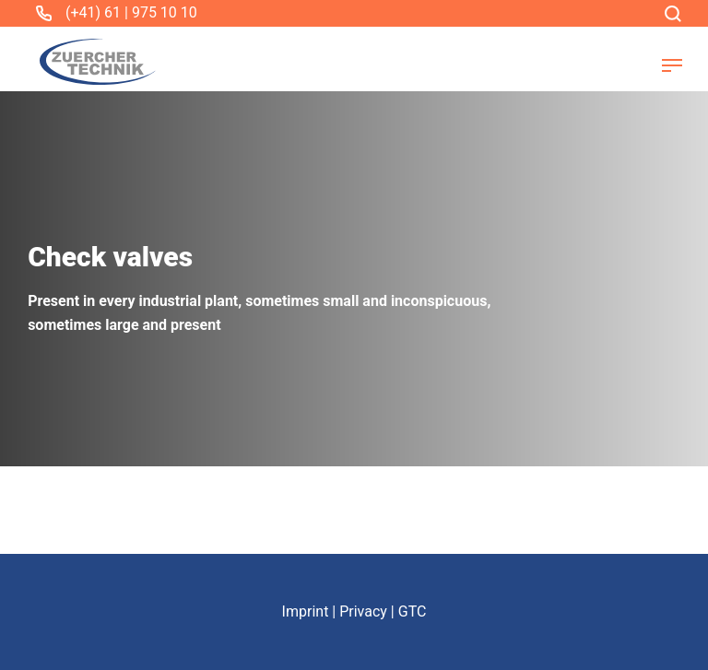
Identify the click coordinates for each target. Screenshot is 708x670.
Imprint (305, 611)
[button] (672, 65)
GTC (412, 611)
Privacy (363, 611)
